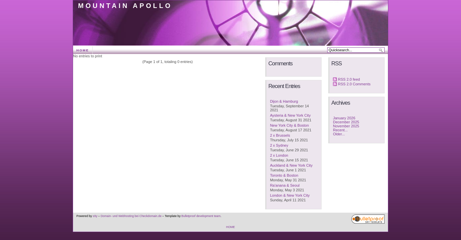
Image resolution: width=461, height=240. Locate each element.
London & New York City (290, 195)
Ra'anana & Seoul (285, 185)
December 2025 (346, 122)
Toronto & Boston (284, 175)
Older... (339, 134)
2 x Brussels (280, 135)
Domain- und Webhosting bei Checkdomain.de (131, 216)
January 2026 (344, 118)
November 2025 (346, 126)
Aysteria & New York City (290, 115)
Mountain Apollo (125, 5)
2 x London (279, 155)
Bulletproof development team (200, 216)
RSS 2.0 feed (349, 79)
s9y (95, 216)
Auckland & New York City (291, 165)
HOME (82, 50)
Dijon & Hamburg (284, 101)
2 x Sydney (279, 145)
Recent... (340, 130)
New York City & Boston (289, 125)
